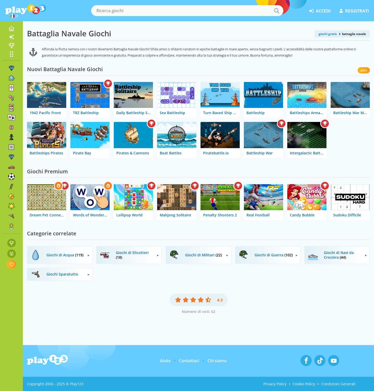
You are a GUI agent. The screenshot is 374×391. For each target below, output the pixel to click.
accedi (320, 11)
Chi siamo (217, 360)
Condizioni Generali (338, 383)
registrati (354, 11)
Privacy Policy (274, 383)
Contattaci (189, 360)
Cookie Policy (304, 383)
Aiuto (165, 360)
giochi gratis (328, 34)
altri (363, 70)
